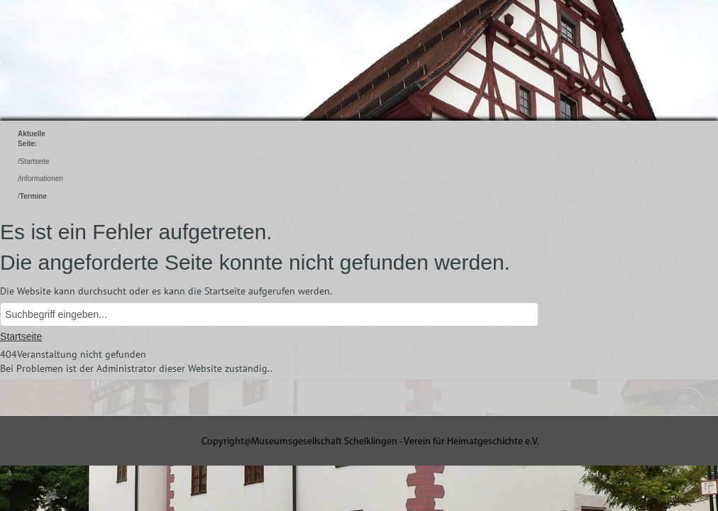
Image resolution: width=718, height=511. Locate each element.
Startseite (35, 161)
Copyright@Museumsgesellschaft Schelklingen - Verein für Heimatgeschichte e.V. (370, 441)
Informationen (41, 179)
